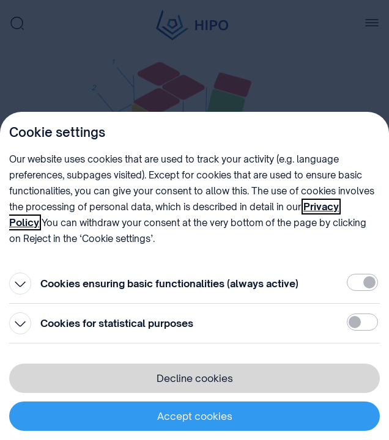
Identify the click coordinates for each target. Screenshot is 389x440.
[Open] (20, 284)
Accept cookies (194, 416)
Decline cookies (195, 378)
